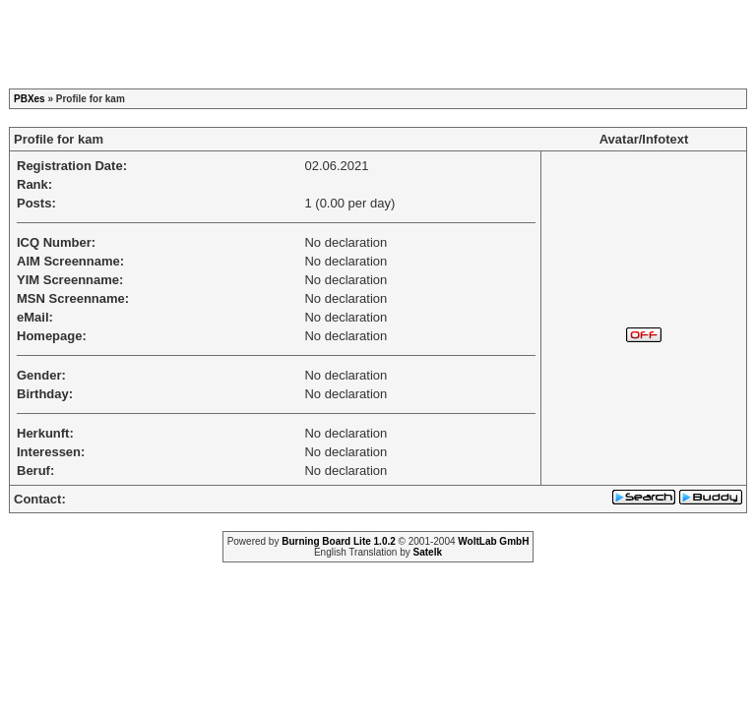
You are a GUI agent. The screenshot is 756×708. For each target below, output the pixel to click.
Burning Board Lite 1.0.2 (339, 541)
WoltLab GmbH (493, 541)
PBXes (29, 98)
